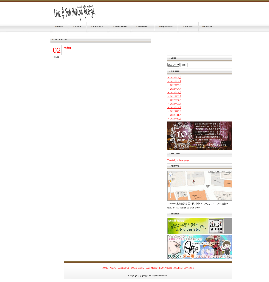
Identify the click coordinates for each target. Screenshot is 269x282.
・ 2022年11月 (174, 115)
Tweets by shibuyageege (178, 160)
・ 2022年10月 (174, 111)
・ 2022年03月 (174, 85)
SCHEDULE (123, 268)
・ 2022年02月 (174, 81)
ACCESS (178, 268)
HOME (105, 268)
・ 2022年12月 (174, 118)
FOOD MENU (137, 268)
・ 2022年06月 (174, 96)
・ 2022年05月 (174, 92)
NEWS (113, 268)
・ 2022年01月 (174, 77)
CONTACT (189, 268)
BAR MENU (151, 268)
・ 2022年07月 (174, 100)
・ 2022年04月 (174, 89)
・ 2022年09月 (174, 107)
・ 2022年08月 (174, 103)
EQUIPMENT (165, 268)
